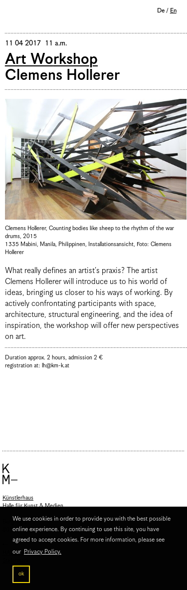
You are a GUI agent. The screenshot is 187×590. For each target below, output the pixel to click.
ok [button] (21, 574)
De (161, 10)
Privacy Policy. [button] (42, 552)
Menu (14, 12)
